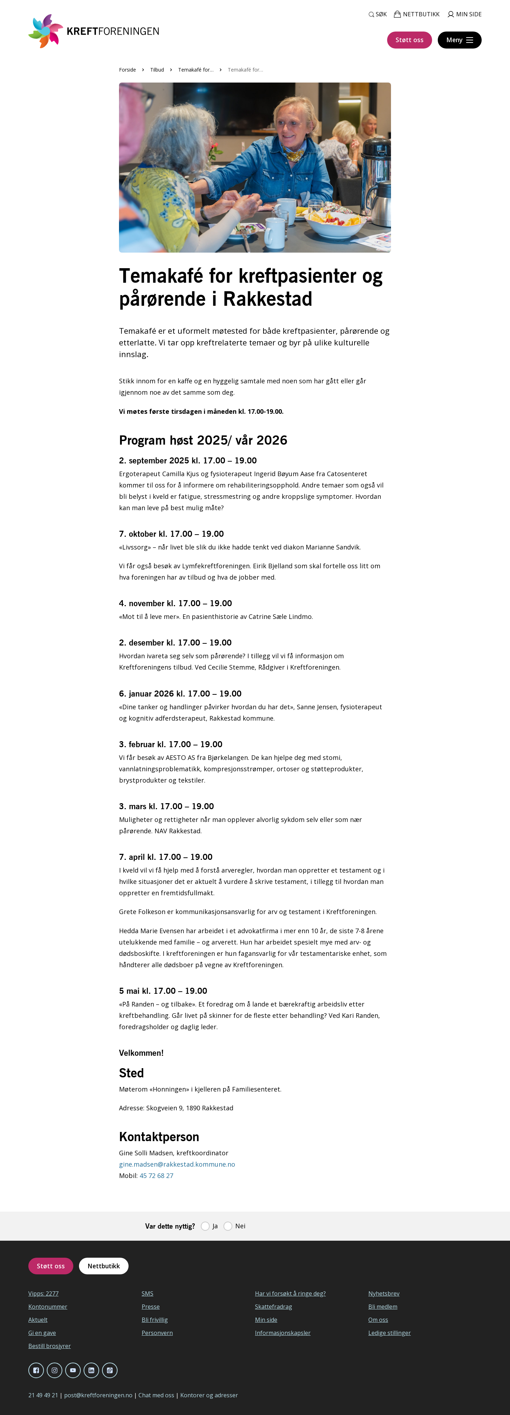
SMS (147, 1293)
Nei (240, 1226)
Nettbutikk (103, 1266)
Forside (127, 69)
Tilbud (157, 69)
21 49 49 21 (43, 1395)
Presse (151, 1306)
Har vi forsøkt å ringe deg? (290, 1293)
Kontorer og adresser (209, 1395)
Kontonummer (47, 1306)
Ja (215, 1226)
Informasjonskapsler (283, 1333)
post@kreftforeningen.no (98, 1395)
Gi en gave (42, 1333)
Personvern (157, 1333)
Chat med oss (156, 1395)
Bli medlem (382, 1306)
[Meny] (460, 40)
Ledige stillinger (389, 1333)
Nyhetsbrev (384, 1293)
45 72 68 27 (156, 1175)
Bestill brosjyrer (49, 1346)
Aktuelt (37, 1320)
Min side (266, 1320)
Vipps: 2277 (43, 1293)
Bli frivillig (155, 1320)
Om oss (378, 1320)
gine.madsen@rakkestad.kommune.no (177, 1164)
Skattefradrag (273, 1306)
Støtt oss (410, 39)
